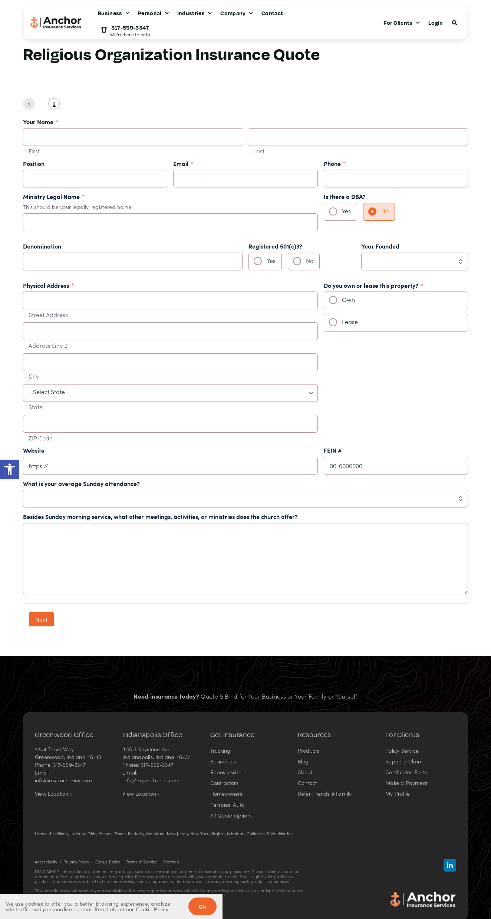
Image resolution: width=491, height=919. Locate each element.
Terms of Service (141, 862)
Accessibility (46, 862)
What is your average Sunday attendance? (81, 483)
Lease (350, 321)
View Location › (53, 793)
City (34, 376)
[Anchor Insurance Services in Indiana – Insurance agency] (422, 894)
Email (183, 163)
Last (258, 151)
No (385, 211)
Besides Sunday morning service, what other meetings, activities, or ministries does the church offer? (160, 516)
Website (34, 450)
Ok (202, 906)
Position (34, 163)
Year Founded (380, 246)
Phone (335, 163)
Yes (346, 211)
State (36, 407)
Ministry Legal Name (54, 196)
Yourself (346, 696)
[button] (9, 469)
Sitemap (171, 862)
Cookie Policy (107, 862)
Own (348, 299)
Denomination (42, 246)
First (34, 151)
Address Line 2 (48, 345)
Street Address (48, 315)
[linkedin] (450, 865)
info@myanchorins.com (63, 780)
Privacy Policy (76, 862)
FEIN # (333, 450)
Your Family (310, 696)
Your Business (267, 696)
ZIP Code (41, 438)
